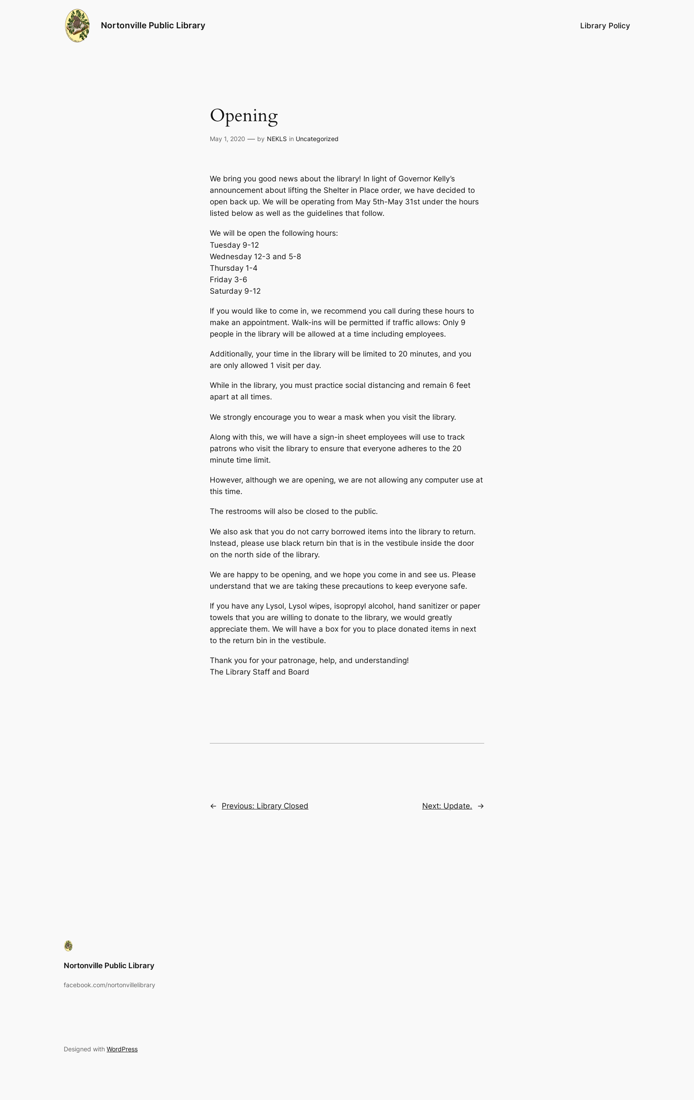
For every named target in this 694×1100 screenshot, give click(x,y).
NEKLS (277, 138)
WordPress (122, 1049)
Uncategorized (317, 138)
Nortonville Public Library (153, 25)
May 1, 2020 (227, 138)
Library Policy (605, 25)
